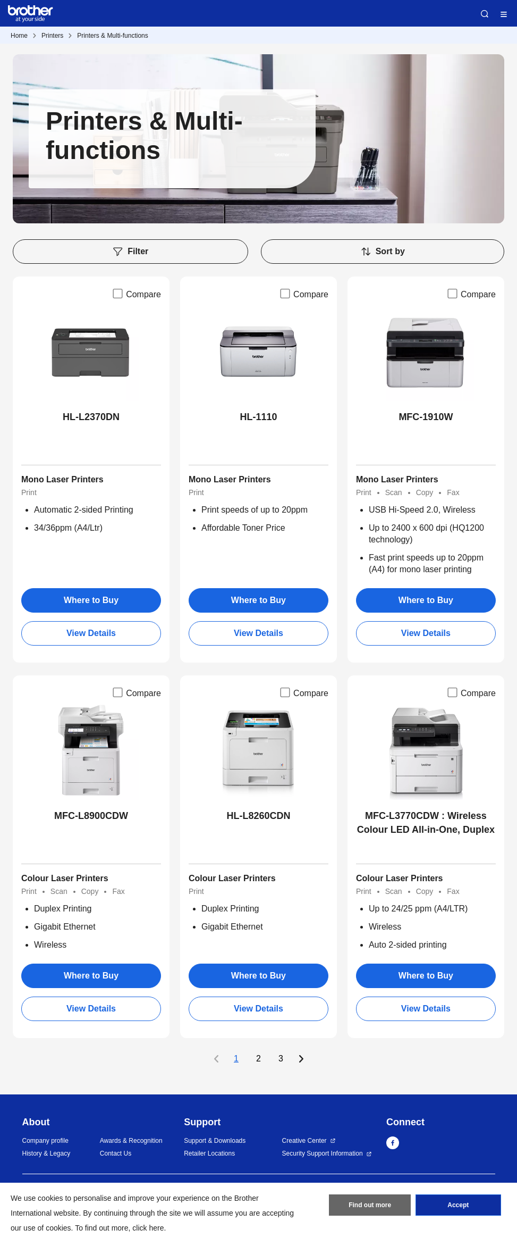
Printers (52, 35)
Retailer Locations (209, 1153)
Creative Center (304, 1140)
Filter (130, 251)
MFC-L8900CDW (91, 815)
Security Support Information (322, 1153)
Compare (136, 293)
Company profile (45, 1140)
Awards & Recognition (131, 1140)
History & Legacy (46, 1153)
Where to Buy (91, 600)
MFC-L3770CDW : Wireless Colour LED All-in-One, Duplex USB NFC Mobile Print (426, 823)
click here (148, 1228)
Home (19, 35)
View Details (91, 633)
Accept (458, 1205)
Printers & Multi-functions (112, 35)
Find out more (370, 1205)
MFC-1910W (426, 417)
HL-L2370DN (91, 417)
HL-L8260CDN (258, 815)
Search (484, 14)
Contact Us (115, 1153)
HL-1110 (258, 417)
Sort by (382, 251)
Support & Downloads (214, 1140)
